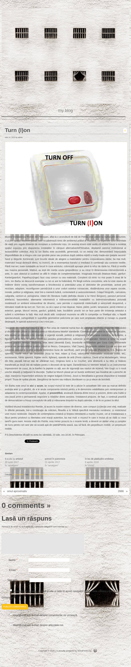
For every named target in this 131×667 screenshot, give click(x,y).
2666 (121, 491)
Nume (13, 564)
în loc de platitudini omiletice (99, 459)
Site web (12, 584)
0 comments (23, 505)
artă (31, 474)
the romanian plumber (79, 474)
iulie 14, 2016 (10, 137)
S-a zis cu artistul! (14, 459)
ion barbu (44, 474)
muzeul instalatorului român (59, 474)
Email (13, 574)
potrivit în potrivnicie (55, 459)
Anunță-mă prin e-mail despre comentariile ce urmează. (45, 619)
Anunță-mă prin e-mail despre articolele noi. (38, 629)
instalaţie (36, 474)
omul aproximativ (17, 491)
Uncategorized (18, 474)
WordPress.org (84, 654)
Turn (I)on (17, 130)
